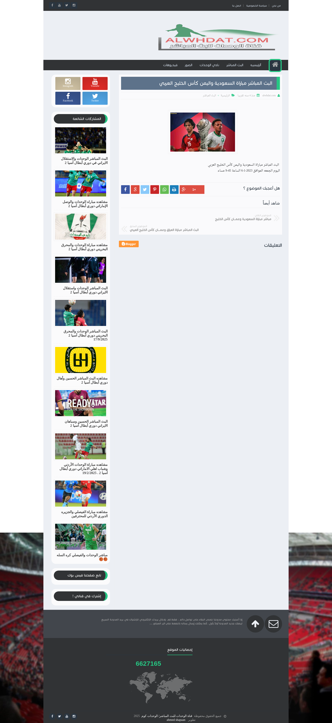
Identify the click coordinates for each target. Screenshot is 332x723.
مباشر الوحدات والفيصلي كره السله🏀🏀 (82, 561)
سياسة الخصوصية (255, 5)
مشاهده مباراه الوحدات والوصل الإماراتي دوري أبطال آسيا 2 (85, 207)
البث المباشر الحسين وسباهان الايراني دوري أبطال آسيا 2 (86, 427)
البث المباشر (235, 69)
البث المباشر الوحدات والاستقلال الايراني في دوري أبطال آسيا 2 (84, 164)
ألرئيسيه (256, 69)
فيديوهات (170, 69)
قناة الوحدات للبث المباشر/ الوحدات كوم (166, 715)
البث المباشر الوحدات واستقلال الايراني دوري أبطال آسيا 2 (85, 294)
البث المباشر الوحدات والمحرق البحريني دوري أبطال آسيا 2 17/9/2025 (86, 339)
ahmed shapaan (176, 719)
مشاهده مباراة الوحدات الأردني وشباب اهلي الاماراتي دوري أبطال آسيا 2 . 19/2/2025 (83, 472)
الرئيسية (225, 99)
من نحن (275, 5)
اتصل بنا (236, 5)
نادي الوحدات (210, 69)
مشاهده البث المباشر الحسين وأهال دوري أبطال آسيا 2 (82, 384)
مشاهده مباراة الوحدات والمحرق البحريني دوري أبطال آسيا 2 (84, 251)
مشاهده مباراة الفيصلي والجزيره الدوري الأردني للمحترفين (84, 518)
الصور (189, 69)
